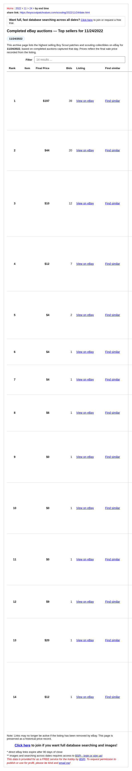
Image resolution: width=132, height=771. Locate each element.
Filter (29, 59)
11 (25, 8)
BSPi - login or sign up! (88, 755)
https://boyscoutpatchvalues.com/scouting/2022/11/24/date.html (55, 12)
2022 (18, 8)
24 (30, 8)
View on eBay (85, 101)
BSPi (82, 759)
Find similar (112, 101)
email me (64, 762)
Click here (87, 19)
